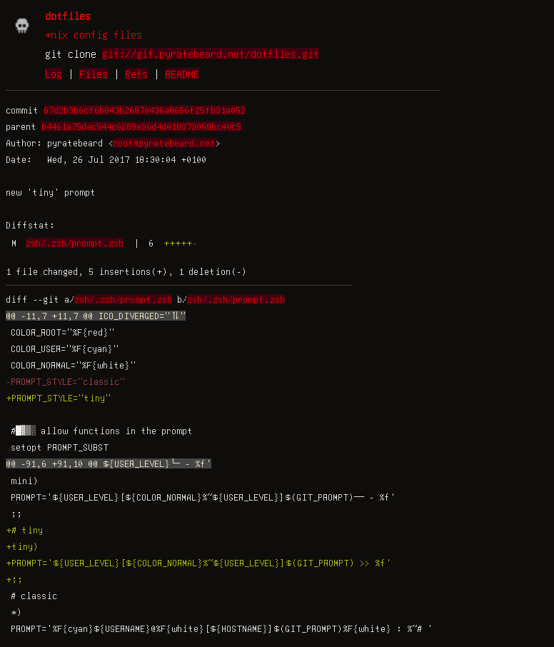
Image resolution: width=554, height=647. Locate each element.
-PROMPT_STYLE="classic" (65, 381)
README (182, 73)
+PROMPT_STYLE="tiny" (58, 398)
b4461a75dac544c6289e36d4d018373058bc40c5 (141, 126)
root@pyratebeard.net (164, 143)
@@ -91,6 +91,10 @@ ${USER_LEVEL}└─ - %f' (108, 463)
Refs (136, 73)
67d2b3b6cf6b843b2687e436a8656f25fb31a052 (145, 110)
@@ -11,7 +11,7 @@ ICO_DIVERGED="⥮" (96, 316)
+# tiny (24, 530)
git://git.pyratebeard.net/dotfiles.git (210, 53)
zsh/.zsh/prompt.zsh (75, 243)
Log (53, 73)
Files (93, 73)
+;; (14, 579)
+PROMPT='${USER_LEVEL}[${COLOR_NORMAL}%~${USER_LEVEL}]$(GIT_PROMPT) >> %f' (198, 563)
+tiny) (22, 546)
